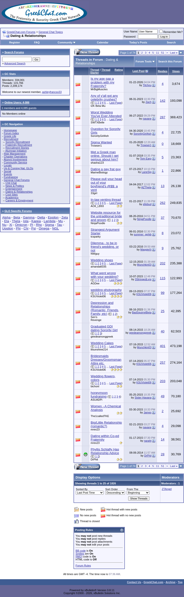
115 (162, 278)
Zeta (64, 217)
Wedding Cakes (102, 343)
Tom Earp (146, 158)
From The (132, 489)
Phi (18, 228)
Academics (12, 197)
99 (163, 293)
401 (162, 346)
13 (163, 186)
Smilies (80, 553)
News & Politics (14, 185)
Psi (33, 228)
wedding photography (106, 290)
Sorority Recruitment (17, 141)
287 (162, 117)
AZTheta (146, 187)
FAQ (37, 42)
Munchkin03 (144, 264)
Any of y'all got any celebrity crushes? (104, 97)
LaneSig (146, 171)
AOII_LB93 (97, 206)
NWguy (95, 253)
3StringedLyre (143, 279)
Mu (60, 221)
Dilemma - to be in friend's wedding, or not (105, 246)
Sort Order (111, 489)
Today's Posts (138, 42)
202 (162, 263)
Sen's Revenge (96, 318)
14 (163, 439)
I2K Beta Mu (98, 105)
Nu (4, 225)
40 (163, 331)
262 (162, 203)
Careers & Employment (19, 200)
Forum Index (11, 133)
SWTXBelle (97, 122)
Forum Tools (144, 61)
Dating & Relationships (18, 191)
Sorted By (81, 489)
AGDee (95, 283)
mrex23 (95, 429)
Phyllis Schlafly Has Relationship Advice (105, 451)
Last (173, 52)
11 (157, 52)
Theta (16, 221)
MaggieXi (146, 249)
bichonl (95, 386)
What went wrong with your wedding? (104, 275)
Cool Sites (11, 194)
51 (162, 52)
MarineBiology (99, 172)
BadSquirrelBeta (142, 312)
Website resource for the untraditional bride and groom (106, 216)
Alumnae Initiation (16, 150)
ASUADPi (96, 399)
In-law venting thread (106, 199)
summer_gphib (143, 234)
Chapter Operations (15, 156)
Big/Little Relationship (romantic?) (106, 424)
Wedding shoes (102, 260)
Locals (8, 165)
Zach (148, 101)
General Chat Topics (51, 31)
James (147, 412)
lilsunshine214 (99, 349)
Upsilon (7, 228)
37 (163, 217)
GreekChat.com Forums (21, 31)
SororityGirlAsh (100, 135)
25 (163, 311)
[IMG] (79, 556)
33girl (94, 193)
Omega (44, 228)
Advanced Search (15, 63)
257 (162, 362)
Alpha (6, 217)
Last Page (115, 102)
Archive (170, 582)
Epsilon (53, 217)
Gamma (28, 217)
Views (176, 71)
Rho (39, 225)
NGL (55, 228)
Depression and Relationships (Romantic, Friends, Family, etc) (105, 308)
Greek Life (10, 136)
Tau (59, 225)
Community (67, 42)
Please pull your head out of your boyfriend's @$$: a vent (106, 184)
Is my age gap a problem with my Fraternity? (102, 82)
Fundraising (11, 177)
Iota (26, 221)
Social (7, 171)
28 (163, 454)
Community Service (15, 162)
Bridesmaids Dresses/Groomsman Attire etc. (106, 359)
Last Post (139, 71)
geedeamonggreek (102, 336)
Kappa (36, 221)
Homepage (10, 130)
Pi (31, 225)
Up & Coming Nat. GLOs (18, 168)
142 (162, 100)
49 (163, 396)
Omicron (21, 225)
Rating (119, 69)
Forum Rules (83, 565)
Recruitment (11, 139)
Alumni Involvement (15, 159)
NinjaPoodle (98, 223)
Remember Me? (171, 31)
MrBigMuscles (99, 89)
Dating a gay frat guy (106, 169)
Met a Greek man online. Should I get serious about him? (104, 155)
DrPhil (94, 459)
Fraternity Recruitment (18, 144)
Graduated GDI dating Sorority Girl (104, 328)
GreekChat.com (153, 582)
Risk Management (15, 153)
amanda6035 (98, 266)
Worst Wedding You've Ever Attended (106, 114)
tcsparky (96, 236)
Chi (25, 228)
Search (171, 42)
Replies (162, 71)
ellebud (147, 204)
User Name (130, 31)
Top (180, 582)
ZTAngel (167, 489)
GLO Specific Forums (18, 210)
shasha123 (97, 162)
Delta (41, 217)
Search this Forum (170, 61)
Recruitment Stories (17, 147)
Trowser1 (96, 145)
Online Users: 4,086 (16, 102)
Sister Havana (143, 397)
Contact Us (134, 582)
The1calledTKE (100, 416)
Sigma (49, 225)
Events (8, 174)
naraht (147, 440)
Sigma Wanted (101, 142)
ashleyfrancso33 (52, 91)
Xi (10, 225)
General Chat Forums (17, 180)
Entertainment (13, 188)
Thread (94, 69)
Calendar (102, 42)
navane (147, 118)
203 (162, 381)
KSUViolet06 (98, 296)
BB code (81, 550)
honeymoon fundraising (99, 394)
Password (130, 36)
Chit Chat (11, 182)
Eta (6, 221)
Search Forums (14, 52)
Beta (16, 217)
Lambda (49, 221)
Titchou (147, 85)
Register (14, 42)
